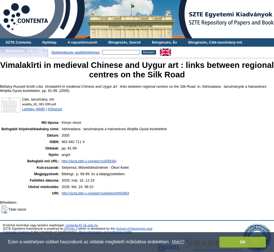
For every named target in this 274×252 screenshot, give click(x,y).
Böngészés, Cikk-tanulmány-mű (215, 42)
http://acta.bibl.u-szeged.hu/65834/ (89, 161)
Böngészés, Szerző (124, 42)
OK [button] (243, 242)
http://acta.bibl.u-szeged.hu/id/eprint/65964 (95, 193)
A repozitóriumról (82, 42)
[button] (4, 209)
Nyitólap (49, 42)
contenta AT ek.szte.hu (82, 225)
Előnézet (55, 109)
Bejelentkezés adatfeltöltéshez (76, 52)
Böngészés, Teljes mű (24, 51)
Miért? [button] (178, 241)
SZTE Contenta (18, 42)
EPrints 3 (71, 228)
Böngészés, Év (164, 42)
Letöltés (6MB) (33, 109)
